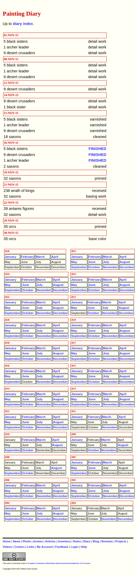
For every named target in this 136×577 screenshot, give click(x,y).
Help (84, 546)
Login (75, 546)
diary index (23, 24)
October (94, 267)
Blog (96, 541)
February (27, 256)
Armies (38, 541)
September (79, 267)
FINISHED (97, 149)
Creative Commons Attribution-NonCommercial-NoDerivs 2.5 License (59, 563)
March (40, 256)
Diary (86, 541)
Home (6, 541)
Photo (27, 541)
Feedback (61, 546)
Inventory (64, 541)
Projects (120, 541)
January (10, 256)
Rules (77, 541)
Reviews (107, 541)
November (110, 267)
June (91, 262)
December (127, 267)
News (17, 541)
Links (31, 546)
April (55, 256)
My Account (45, 546)
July (106, 262)
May (74, 262)
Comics (19, 546)
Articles (50, 541)
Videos (7, 546)
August (125, 262)
